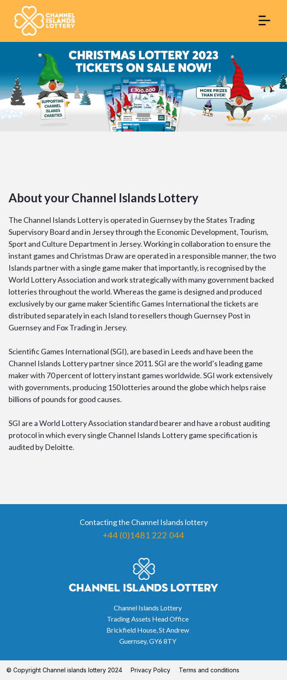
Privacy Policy (150, 670)
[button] (264, 20)
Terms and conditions (209, 670)
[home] (45, 20)
